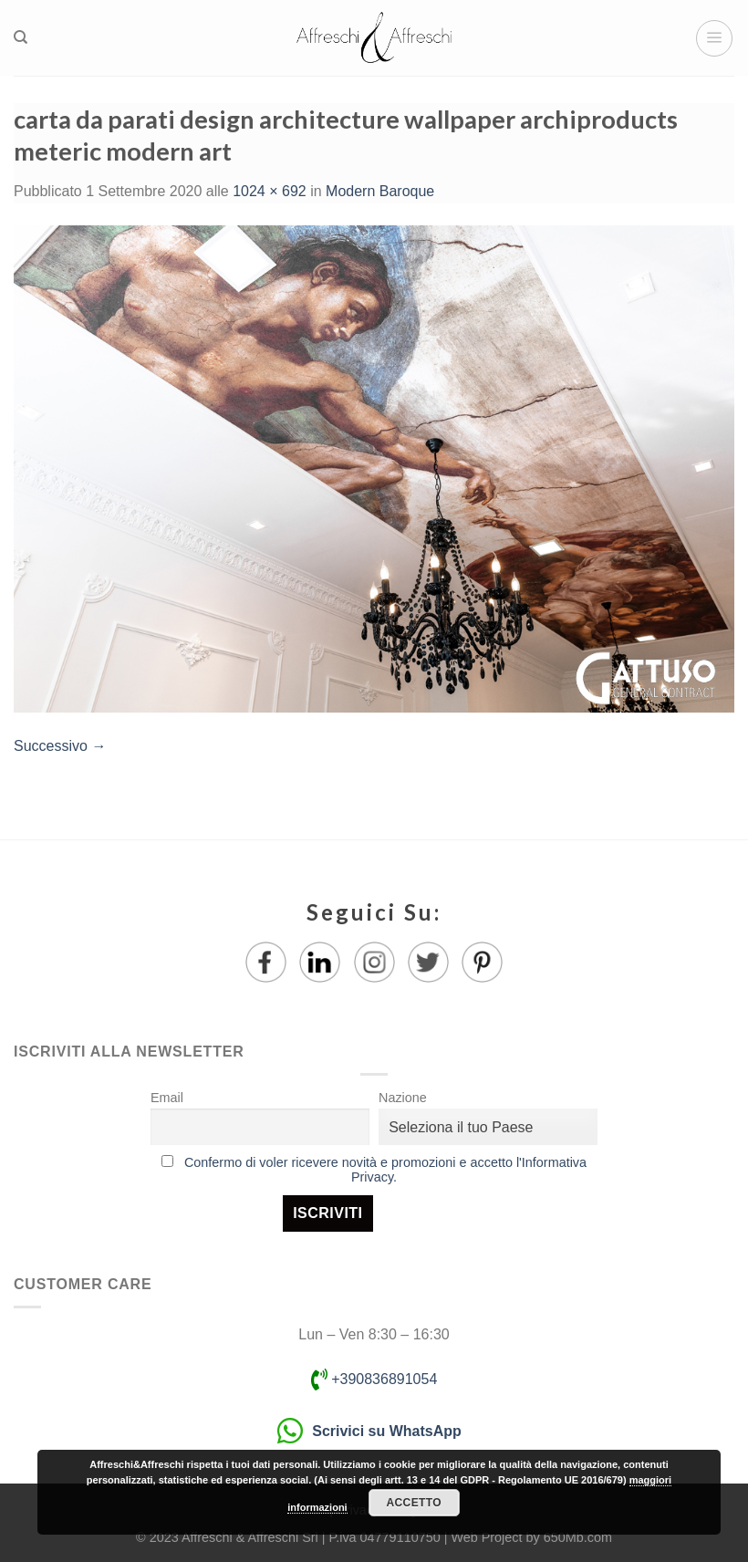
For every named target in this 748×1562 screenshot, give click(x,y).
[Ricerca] (20, 37)
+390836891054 (374, 1379)
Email (167, 1097)
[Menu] (714, 38)
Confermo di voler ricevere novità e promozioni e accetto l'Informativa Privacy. (385, 1169)
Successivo (60, 746)
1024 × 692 (269, 191)
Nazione (403, 1097)
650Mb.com (578, 1537)
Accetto (414, 1502)
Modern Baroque (380, 191)
